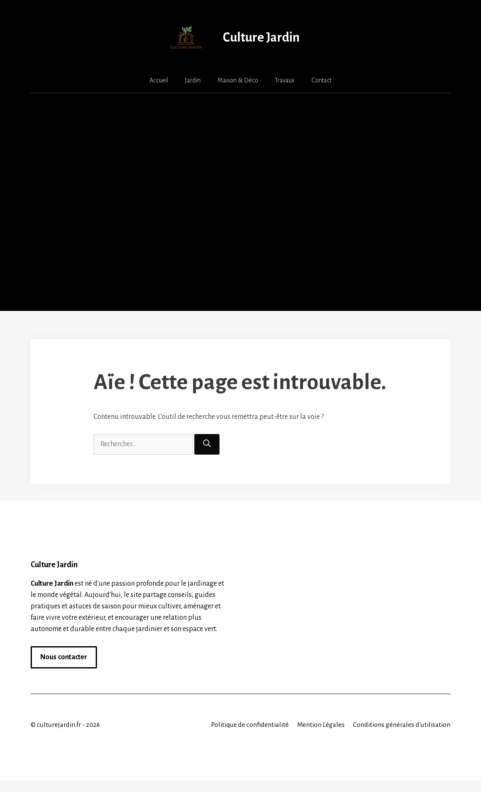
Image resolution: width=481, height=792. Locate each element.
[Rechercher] (207, 444)
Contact (321, 80)
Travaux (285, 80)
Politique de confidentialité (250, 724)
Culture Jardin (261, 38)
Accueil (158, 80)
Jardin (193, 80)
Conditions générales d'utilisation (401, 724)
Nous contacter (63, 657)
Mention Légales (321, 724)
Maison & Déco (237, 80)
